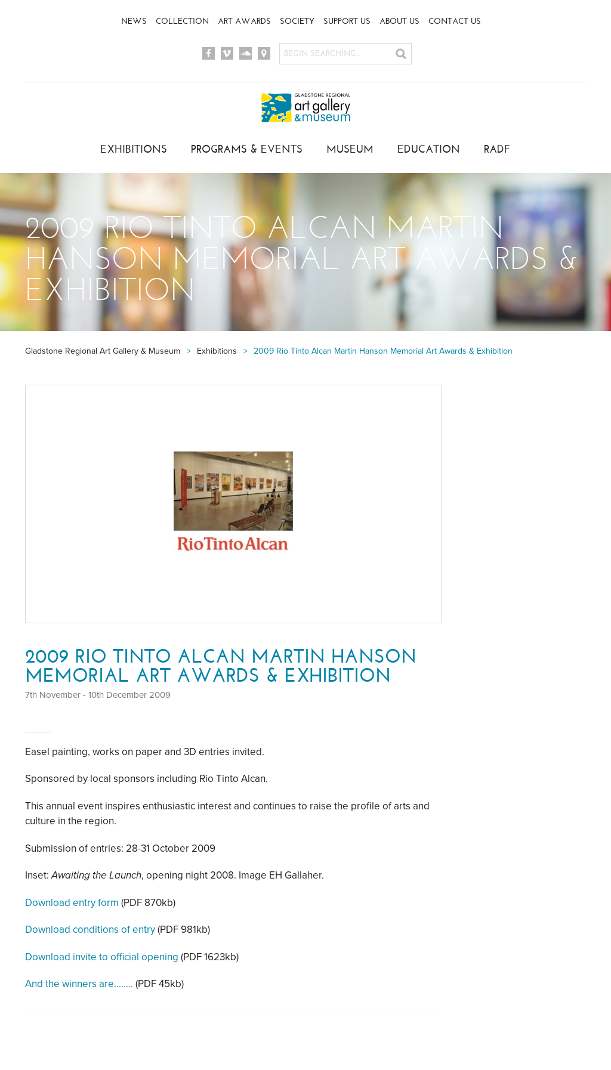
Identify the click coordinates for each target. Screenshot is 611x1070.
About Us (399, 21)
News (134, 21)
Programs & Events (247, 149)
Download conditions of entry (90, 929)
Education (428, 149)
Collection (182, 21)
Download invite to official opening (101, 957)
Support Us (347, 21)
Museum (350, 149)
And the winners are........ (79, 984)
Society (297, 21)
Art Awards (244, 21)
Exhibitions (133, 149)
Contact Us (454, 21)
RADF (497, 149)
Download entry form (72, 902)
